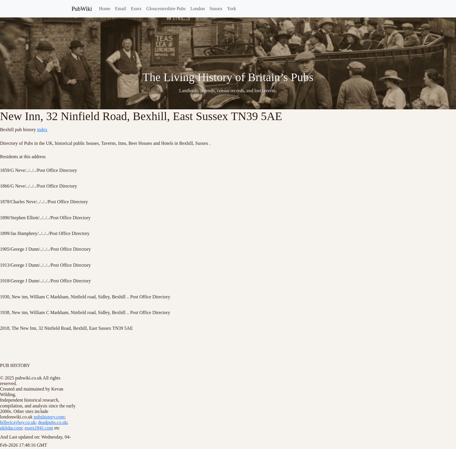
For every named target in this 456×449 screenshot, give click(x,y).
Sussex (215, 8)
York (231, 8)
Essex (136, 8)
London (197, 8)
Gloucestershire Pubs (166, 8)
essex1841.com (38, 427)
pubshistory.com (49, 416)
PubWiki (82, 9)
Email (120, 8)
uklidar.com (11, 427)
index (42, 129)
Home (104, 8)
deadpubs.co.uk (52, 422)
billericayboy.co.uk (17, 422)
